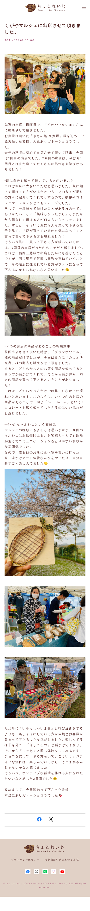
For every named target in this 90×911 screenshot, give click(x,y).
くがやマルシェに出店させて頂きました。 (43, 28)
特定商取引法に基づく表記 (62, 859)
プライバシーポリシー (25, 859)
